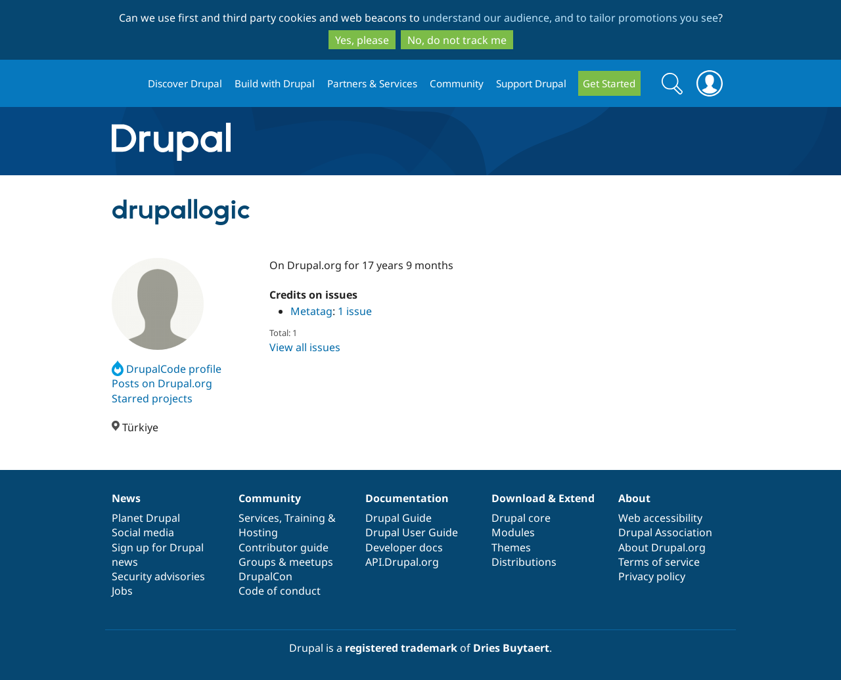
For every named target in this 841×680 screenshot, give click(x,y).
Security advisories (158, 576)
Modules (513, 532)
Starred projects (152, 398)
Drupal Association (665, 532)
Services (259, 518)
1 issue (355, 311)
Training (304, 518)
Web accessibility (660, 518)
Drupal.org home (124, 84)
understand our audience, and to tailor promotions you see (570, 18)
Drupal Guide (398, 518)
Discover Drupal (185, 83)
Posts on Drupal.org (162, 383)
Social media (143, 532)
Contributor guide (284, 547)
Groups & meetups (286, 562)
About (634, 498)
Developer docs (404, 547)
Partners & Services (372, 83)
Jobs (122, 591)
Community (457, 83)
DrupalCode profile (166, 369)
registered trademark (401, 648)
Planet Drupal (146, 518)
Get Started (609, 83)
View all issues (304, 347)
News (126, 498)
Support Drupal (531, 83)
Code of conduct (280, 591)
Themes (511, 547)
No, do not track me (457, 40)
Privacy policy (651, 576)
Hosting (258, 532)
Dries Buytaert (511, 648)
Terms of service (659, 562)
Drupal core (521, 518)
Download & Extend (543, 498)
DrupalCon (265, 576)
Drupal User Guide (411, 532)
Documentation (407, 498)
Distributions (524, 562)
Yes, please (362, 40)
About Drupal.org (662, 547)
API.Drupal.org (402, 562)
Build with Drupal (275, 83)
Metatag (311, 311)
